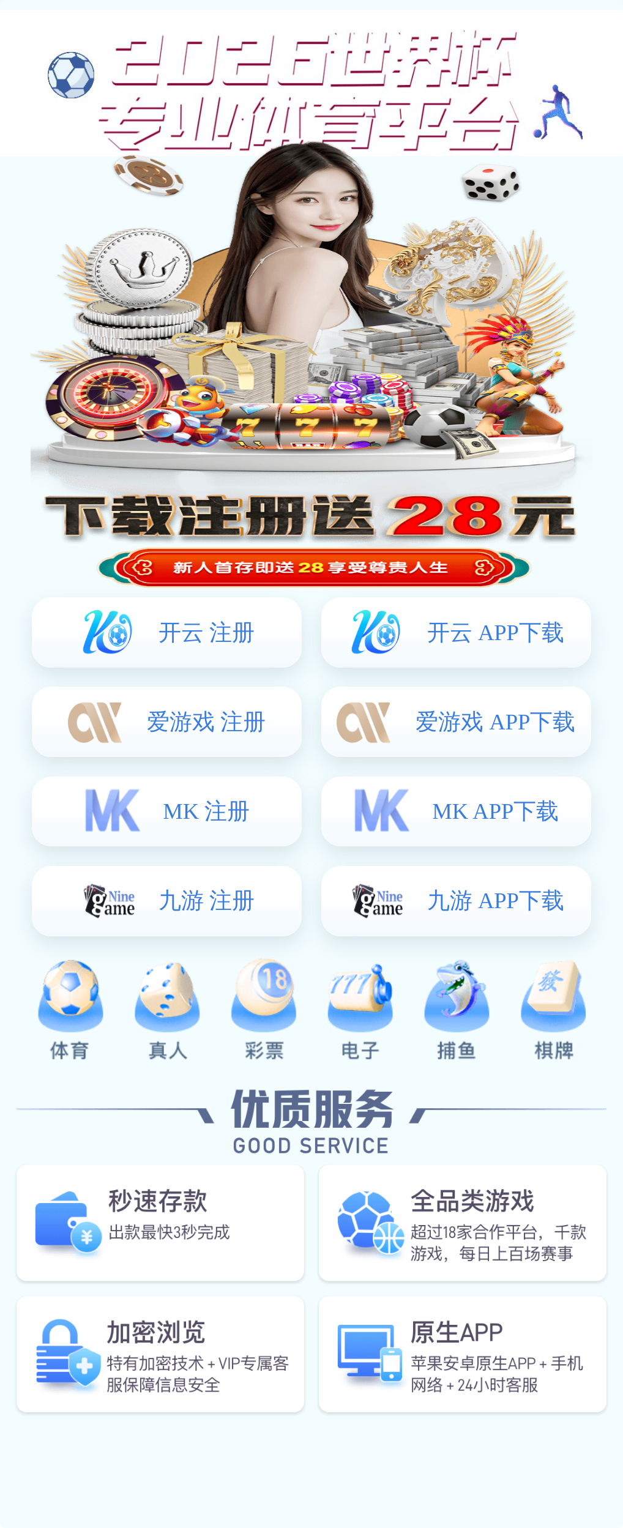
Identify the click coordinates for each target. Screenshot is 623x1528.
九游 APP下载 (495, 900)
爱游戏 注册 (206, 721)
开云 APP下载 (495, 632)
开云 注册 (207, 632)
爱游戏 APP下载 (495, 721)
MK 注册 (206, 811)
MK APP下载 (495, 811)
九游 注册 (207, 900)
